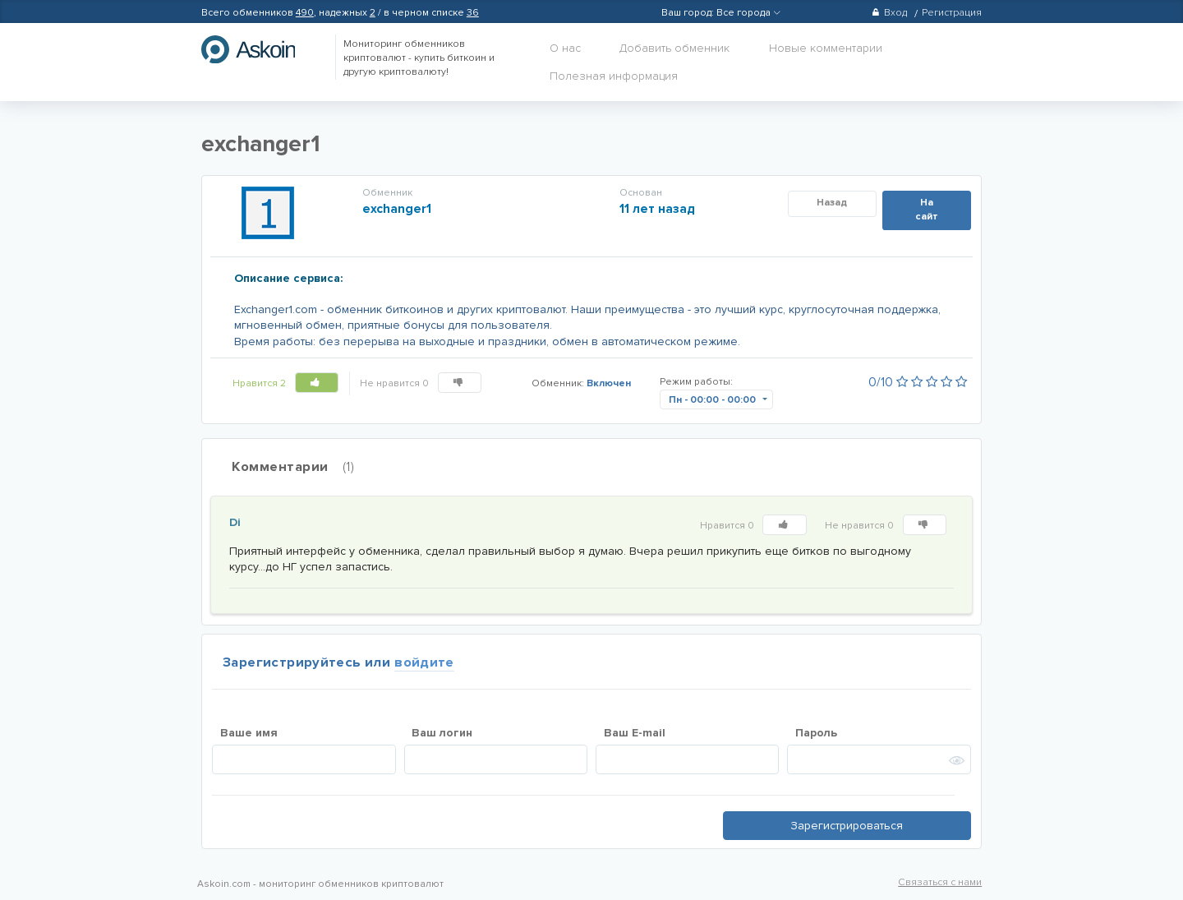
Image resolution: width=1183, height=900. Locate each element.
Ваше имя (249, 733)
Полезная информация (614, 76)
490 (305, 13)
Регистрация (952, 13)
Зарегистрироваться (846, 826)
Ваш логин (442, 733)
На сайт (926, 209)
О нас (565, 48)
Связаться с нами (940, 882)
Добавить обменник (674, 48)
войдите (424, 662)
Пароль (816, 733)
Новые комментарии (825, 48)
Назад (832, 202)
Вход (889, 13)
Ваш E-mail (634, 733)
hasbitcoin (260, 49)
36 (473, 13)
